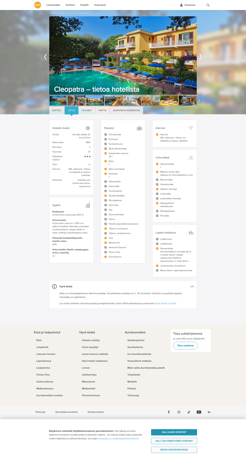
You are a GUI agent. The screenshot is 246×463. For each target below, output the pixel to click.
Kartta (102, 110)
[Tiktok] (188, 412)
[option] (123, 55)
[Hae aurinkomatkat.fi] (208, 5)
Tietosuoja (40, 412)
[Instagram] (178, 412)
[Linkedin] (209, 412)
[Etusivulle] (37, 5)
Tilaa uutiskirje (185, 345)
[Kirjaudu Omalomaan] (188, 5)
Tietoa (71, 110)
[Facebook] (168, 412)
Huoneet (87, 110)
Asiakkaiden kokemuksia (126, 110)
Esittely (56, 110)
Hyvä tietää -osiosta (165, 303)
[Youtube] (199, 412)
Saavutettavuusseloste (66, 412)
